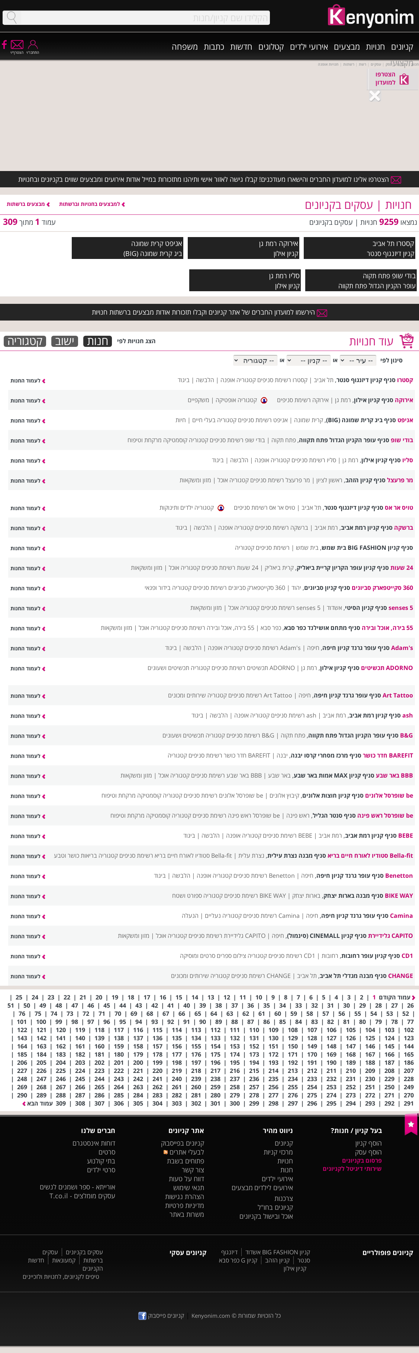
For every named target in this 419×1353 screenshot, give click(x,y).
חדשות (241, 46)
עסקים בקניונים (84, 1252)
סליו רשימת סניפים (313, 460)
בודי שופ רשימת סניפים (237, 440)
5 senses (401, 608)
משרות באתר (187, 1214)
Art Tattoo (398, 695)
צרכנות (283, 1198)
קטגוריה (24, 341)
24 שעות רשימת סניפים (230, 568)
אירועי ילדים (309, 46)
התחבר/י (32, 50)
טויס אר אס (399, 507)
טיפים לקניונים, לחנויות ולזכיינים (61, 1276)
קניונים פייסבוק (161, 1315)
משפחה (185, 46)
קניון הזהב (277, 1260)
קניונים (402, 46)
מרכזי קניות (278, 1151)
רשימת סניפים (273, 548)
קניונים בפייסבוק (182, 1143)
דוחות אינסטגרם (93, 1143)
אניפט (173, 243)
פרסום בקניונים (362, 1160)
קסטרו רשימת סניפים (282, 380)
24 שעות (401, 568)
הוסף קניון (368, 1143)
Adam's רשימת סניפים (273, 648)
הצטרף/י (16, 50)
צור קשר (193, 1169)
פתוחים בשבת (185, 1160)
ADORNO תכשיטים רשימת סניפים (253, 668)
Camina (401, 916)
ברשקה (403, 527)
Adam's (402, 648)
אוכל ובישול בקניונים (266, 1216)
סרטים (107, 1151)
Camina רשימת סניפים (271, 916)
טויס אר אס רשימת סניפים (264, 507)
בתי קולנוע (101, 1160)
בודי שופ (404, 275)
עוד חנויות (371, 341)
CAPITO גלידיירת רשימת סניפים (226, 936)
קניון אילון (295, 1268)
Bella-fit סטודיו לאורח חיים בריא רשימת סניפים (175, 855)
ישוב (64, 341)
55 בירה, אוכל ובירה (387, 628)
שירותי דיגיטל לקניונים (352, 1169)
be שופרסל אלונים (389, 795)
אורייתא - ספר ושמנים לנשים (77, 1186)
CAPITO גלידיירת (390, 936)
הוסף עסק (368, 1151)
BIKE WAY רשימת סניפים (255, 895)
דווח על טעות (186, 1178)
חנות (97, 341)
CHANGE (400, 976)
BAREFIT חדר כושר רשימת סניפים (229, 755)
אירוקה (288, 243)
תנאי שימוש (188, 1187)
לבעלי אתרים (184, 1151)
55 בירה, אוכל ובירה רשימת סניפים (212, 628)
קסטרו (405, 243)
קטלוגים (271, 46)
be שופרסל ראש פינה (385, 815)
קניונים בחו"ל (275, 1207)
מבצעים (347, 46)
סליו (294, 275)
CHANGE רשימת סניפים (261, 976)
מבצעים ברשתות (28, 203)
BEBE (405, 835)
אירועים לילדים (273, 1187)
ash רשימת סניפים (293, 715)
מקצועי (401, 62)
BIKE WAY (399, 895)
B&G (406, 735)
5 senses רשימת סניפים (290, 608)
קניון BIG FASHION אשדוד (277, 1252)
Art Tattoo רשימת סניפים (260, 695)
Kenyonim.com (210, 1315)
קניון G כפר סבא (238, 1260)
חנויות (375, 46)
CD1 (407, 956)
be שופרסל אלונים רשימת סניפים (223, 795)
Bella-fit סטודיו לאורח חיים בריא (370, 855)
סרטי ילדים (101, 1169)
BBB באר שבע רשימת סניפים (226, 775)
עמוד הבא (37, 1103)
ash (407, 715)
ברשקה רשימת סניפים (281, 527)
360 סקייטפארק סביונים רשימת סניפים (239, 588)
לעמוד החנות (27, 380)
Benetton (399, 875)
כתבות (214, 46)
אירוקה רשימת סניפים (303, 400)
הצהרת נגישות (184, 1196)
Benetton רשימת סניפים (264, 875)
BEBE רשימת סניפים (287, 835)
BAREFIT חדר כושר (388, 755)
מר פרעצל (400, 480)
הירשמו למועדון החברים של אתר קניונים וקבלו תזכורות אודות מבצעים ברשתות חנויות (209, 312)
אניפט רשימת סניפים (263, 420)
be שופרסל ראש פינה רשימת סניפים (236, 815)
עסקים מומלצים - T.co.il (82, 1195)
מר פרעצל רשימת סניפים (280, 480)
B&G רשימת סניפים (250, 735)
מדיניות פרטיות (184, 1205)
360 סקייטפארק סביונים (382, 588)
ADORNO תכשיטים (387, 668)
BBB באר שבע (394, 775)
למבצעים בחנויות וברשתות (92, 203)
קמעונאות (63, 1260)
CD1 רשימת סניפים (291, 956)
